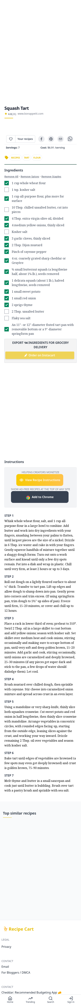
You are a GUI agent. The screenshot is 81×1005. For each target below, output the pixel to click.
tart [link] (26, 157)
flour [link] (37, 157)
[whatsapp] (70, 139)
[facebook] (41, 139)
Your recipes (25, 139)
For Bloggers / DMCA (15, 972)
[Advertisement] (40, 52)
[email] (60, 139)
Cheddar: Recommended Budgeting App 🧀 (31, 992)
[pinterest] (51, 139)
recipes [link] (15, 157)
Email (5, 967)
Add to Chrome (40, 497)
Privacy (6, 947)
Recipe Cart (21, 929)
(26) (14, 114)
